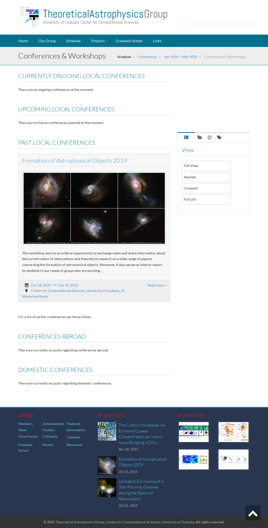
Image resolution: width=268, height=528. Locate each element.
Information (76, 430)
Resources (74, 445)
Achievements (53, 424)
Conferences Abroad (197, 110)
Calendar (74, 437)
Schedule (75, 41)
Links (159, 41)
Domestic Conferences (199, 121)
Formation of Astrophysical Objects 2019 (74, 160)
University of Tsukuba (177, 522)
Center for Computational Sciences (133, 522)
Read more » (157, 285)
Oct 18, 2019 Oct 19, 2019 (54, 285)
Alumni (48, 445)
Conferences (147, 57)
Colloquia (49, 436)
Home (24, 41)
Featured (73, 424)
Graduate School (131, 41)
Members (25, 424)
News (22, 430)
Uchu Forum (27, 436)
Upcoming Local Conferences (204, 89)
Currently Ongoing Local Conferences (210, 78)
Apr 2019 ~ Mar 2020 (180, 57)
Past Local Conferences (199, 99)
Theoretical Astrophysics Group (80, 522)
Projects (99, 41)
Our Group (48, 41)
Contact (48, 430)
